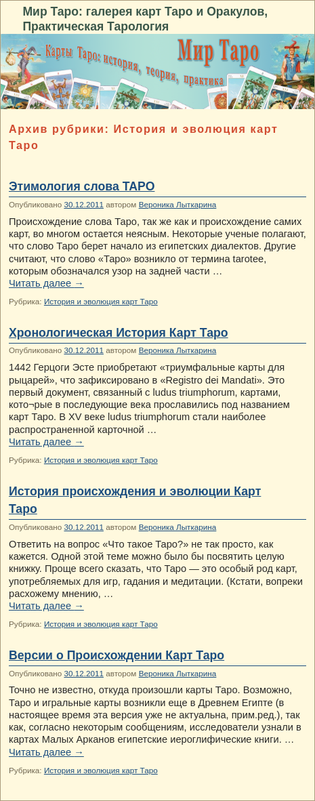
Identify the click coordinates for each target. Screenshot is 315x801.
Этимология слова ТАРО (81, 186)
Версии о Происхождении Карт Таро (116, 655)
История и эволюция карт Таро (101, 301)
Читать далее (46, 283)
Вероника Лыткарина (178, 204)
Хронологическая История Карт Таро (118, 333)
